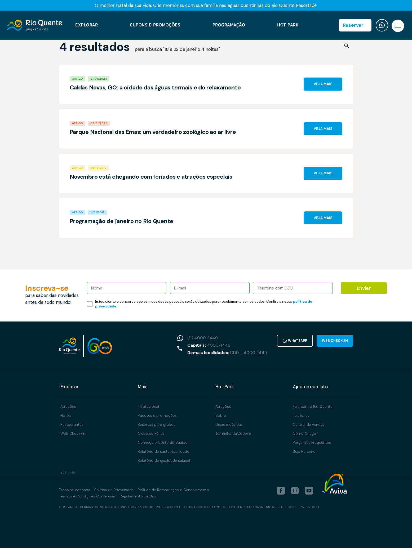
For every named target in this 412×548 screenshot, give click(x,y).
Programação (228, 26)
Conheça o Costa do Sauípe (162, 442)
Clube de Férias (151, 433)
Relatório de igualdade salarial (164, 460)
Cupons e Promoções (155, 26)
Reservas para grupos (156, 424)
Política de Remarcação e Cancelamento (173, 489)
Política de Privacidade (114, 489)
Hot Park (287, 26)
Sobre (220, 415)
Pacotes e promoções (157, 415)
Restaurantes (71, 424)
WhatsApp (293, 340)
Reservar (353, 25)
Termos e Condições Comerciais (87, 496)
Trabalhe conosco (74, 489)
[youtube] (309, 491)
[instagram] (295, 491)
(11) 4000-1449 (201, 338)
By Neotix (68, 472)
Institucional (148, 406)
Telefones (301, 415)
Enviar (364, 288)
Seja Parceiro (304, 451)
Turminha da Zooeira (233, 433)
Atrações (68, 406)
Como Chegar (305, 433)
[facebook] (281, 491)
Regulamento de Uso (138, 496)
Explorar (86, 26)
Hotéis (66, 415)
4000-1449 (217, 345)
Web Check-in (334, 340)
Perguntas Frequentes (312, 442)
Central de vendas (309, 424)
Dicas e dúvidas (229, 424)
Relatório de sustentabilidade (163, 451)
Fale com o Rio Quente (313, 406)
